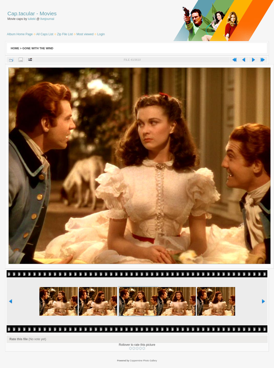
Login (101, 34)
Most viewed (85, 34)
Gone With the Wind (37, 48)
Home (15, 48)
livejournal (47, 19)
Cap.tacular (21, 13)
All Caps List (44, 34)
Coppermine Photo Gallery (143, 360)
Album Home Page (20, 34)
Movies (48, 13)
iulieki (32, 19)
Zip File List (65, 34)
